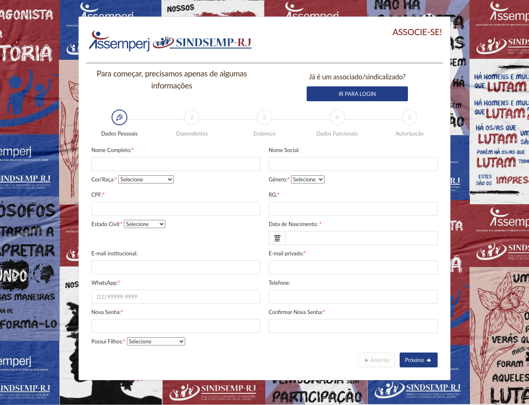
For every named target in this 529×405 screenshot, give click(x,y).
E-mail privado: (287, 253)
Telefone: (279, 282)
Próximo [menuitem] (418, 360)
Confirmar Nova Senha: (297, 312)
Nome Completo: (112, 150)
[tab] (119, 123)
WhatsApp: (105, 282)
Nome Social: (284, 150)
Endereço (264, 123)
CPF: (98, 194)
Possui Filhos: (108, 341)
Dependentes (192, 123)
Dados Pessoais (110, 124)
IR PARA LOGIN (357, 94)
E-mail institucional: (114, 253)
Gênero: (279, 179)
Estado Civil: (107, 224)
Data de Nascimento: (295, 224)
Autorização (410, 123)
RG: (274, 194)
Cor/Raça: (104, 179)
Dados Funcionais (336, 123)
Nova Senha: (107, 312)
